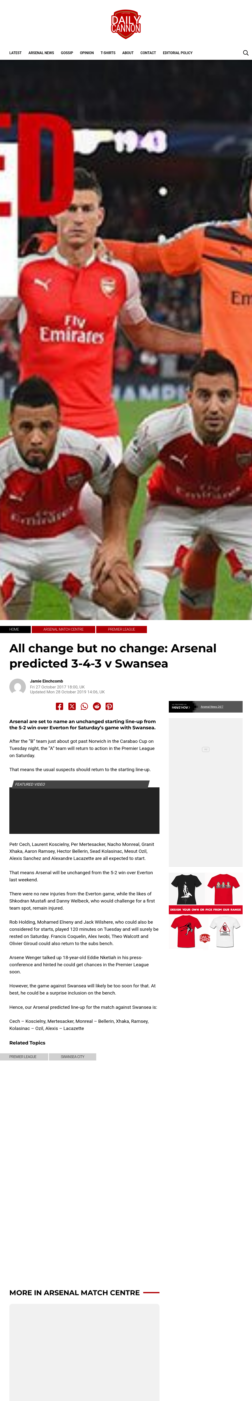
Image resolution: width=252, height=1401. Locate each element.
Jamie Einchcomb (46, 681)
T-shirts (108, 53)
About (128, 53)
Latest (15, 53)
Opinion (87, 53)
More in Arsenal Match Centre (74, 1292)
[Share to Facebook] (59, 706)
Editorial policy (177, 53)
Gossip (67, 53)
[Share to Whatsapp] (84, 706)
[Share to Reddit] (97, 706)
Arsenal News (41, 53)
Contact (148, 53)
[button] (246, 52)
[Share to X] (72, 706)
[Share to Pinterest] (109, 706)
